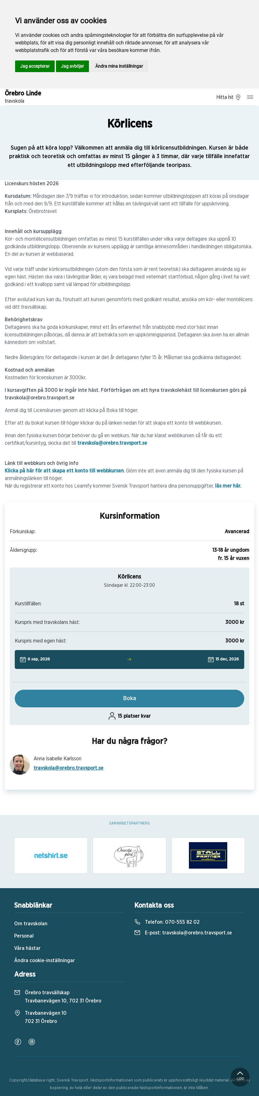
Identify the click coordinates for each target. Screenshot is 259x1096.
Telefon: (167, 922)
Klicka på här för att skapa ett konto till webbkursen (64, 470)
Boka (129, 698)
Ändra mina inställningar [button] (119, 66)
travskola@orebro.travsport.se (112, 443)
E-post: (183, 933)
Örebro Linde (23, 97)
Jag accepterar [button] (35, 66)
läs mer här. (228, 485)
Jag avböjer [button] (72, 66)
